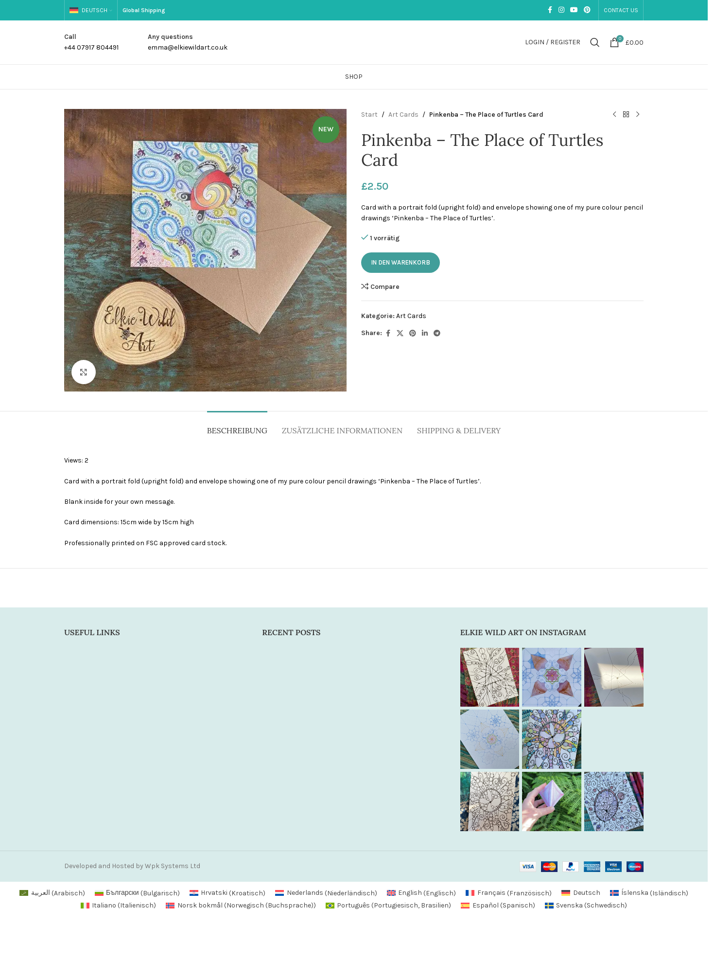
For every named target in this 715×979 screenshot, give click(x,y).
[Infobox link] (91, 42)
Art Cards (403, 114)
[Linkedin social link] (425, 333)
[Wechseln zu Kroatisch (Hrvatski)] (228, 893)
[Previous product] (614, 115)
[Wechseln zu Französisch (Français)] (509, 893)
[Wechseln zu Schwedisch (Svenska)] (586, 905)
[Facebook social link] (550, 10)
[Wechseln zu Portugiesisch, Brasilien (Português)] (388, 905)
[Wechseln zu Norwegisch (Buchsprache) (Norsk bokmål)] (241, 905)
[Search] (595, 42)
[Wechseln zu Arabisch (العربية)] (52, 893)
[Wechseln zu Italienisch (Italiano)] (118, 905)
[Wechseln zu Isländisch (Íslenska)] (649, 893)
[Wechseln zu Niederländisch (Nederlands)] (326, 893)
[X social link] (400, 333)
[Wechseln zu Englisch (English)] (421, 893)
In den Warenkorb (400, 262)
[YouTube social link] (574, 10)
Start (369, 114)
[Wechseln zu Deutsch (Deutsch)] (581, 893)
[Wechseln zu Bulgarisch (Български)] (137, 893)
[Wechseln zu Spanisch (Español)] (498, 905)
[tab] (237, 426)
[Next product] (638, 115)
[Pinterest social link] (587, 10)
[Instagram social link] (561, 10)
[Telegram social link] (437, 333)
